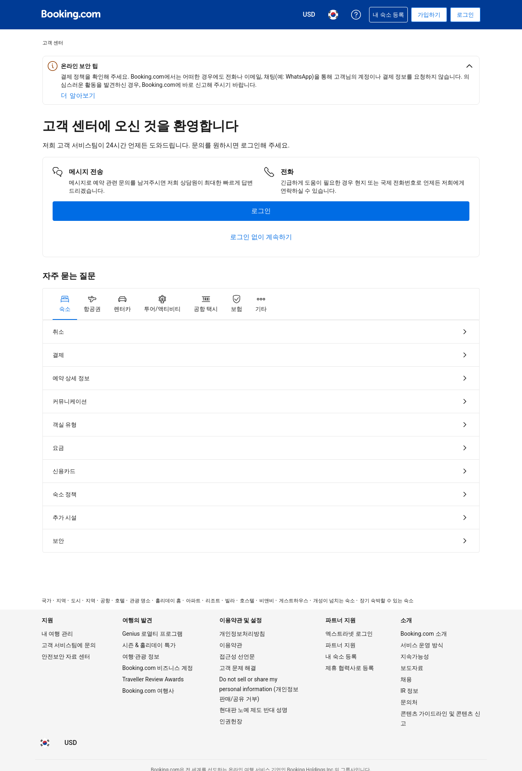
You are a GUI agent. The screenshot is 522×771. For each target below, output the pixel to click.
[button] (261, 66)
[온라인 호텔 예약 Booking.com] (71, 15)
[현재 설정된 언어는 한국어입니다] (45, 743)
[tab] (65, 304)
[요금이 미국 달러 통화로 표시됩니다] (71, 743)
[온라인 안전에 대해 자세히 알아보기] (78, 96)
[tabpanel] (261, 436)
